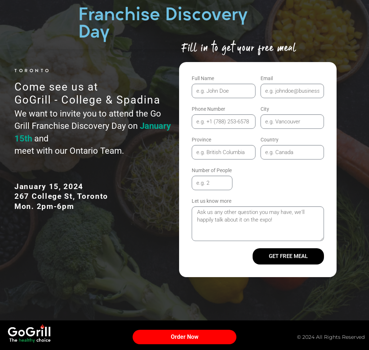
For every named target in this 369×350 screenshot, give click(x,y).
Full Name (203, 78)
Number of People (212, 170)
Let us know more (211, 201)
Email (267, 78)
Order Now (185, 336)
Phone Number (208, 109)
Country (270, 140)
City (265, 109)
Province (201, 140)
